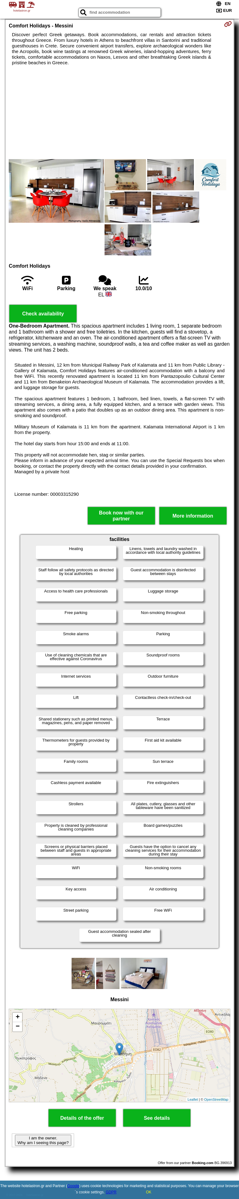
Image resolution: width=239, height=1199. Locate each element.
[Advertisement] (119, 112)
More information (192, 516)
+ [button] (18, 1017)
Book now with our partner (121, 515)
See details (157, 1118)
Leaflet (193, 1099)
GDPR (111, 1192)
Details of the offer (82, 1118)
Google (73, 1186)
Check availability (43, 313)
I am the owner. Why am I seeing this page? (42, 1140)
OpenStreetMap (216, 1099)
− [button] (18, 1026)
